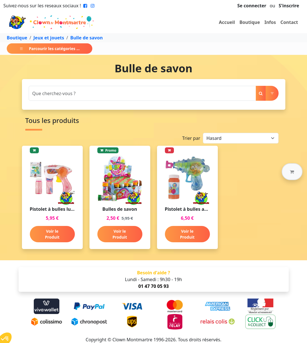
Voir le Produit (52, 234)
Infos (270, 22)
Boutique (249, 22)
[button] (292, 171)
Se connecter (251, 6)
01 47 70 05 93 (153, 286)
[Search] (142, 93)
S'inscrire (289, 6)
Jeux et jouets (48, 38)
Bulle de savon (86, 38)
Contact (289, 22)
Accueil (227, 22)
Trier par (191, 138)
